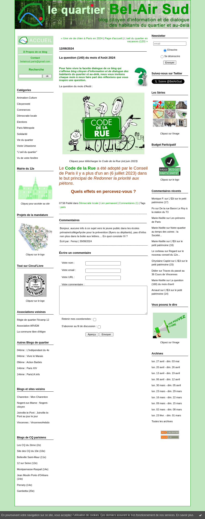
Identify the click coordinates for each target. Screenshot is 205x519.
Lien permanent (108, 203)
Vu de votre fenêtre (27, 158)
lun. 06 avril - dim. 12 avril (166, 379)
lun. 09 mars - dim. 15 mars (167, 403)
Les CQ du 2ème (26, 445)
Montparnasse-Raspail (29, 469)
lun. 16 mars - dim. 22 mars (167, 397)
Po (153, 208)
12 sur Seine (24, 463)
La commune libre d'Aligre (31, 331)
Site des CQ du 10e (28, 451)
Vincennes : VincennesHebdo (33, 422)
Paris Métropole (25, 127)
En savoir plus (184, 515)
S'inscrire (170, 49)
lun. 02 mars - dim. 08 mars (167, 409)
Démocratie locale (27, 115)
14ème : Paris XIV (27, 368)
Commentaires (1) (128, 203)
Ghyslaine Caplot (161, 261)
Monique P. (158, 198)
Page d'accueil (113, 38)
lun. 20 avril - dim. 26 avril (166, 367)
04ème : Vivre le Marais (30, 356)
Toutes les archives (162, 421)
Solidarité (22, 134)
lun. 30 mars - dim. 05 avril (166, 385)
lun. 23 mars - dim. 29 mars (167, 391)
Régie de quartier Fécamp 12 (33, 319)
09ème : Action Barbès (29, 362)
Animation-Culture (27, 97)
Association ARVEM (28, 325)
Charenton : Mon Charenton (32, 397)
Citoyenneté (23, 103)
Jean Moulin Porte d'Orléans (32, 475)
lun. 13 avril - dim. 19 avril (166, 373)
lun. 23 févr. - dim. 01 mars (166, 415)
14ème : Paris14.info (28, 374)
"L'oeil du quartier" (27, 152)
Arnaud (156, 290)
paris (63, 207)
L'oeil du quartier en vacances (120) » (136, 40)
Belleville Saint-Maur (28, 457)
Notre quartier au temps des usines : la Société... (169, 231)
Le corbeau (158, 251)
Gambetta (22, 491)
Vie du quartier (25, 140)
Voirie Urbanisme (26, 145)
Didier (155, 270)
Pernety (21, 485)
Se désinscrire (170, 56)
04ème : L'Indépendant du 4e (33, 350)
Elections (22, 122)
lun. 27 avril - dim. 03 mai (165, 361)
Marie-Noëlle (159, 218)
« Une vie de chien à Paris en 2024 (82, 38)
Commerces (24, 109)
